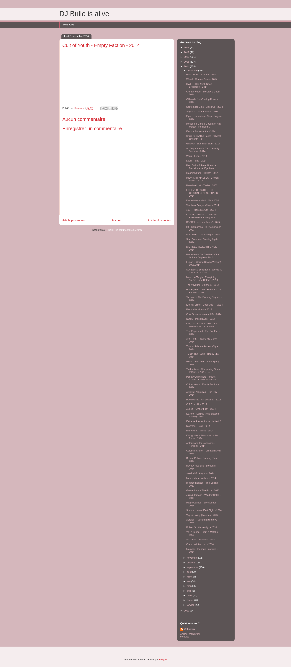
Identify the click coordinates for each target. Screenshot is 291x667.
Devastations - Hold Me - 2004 (202, 200)
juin (189, 581)
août (189, 571)
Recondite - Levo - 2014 (199, 309)
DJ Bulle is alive (84, 14)
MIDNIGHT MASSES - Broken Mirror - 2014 (202, 179)
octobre (191, 562)
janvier (191, 605)
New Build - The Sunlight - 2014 (203, 234)
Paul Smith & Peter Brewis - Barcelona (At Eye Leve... (201, 167)
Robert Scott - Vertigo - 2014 (201, 527)
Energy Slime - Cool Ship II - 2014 (204, 304)
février (190, 600)
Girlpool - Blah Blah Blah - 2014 (203, 143)
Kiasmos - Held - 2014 (198, 426)
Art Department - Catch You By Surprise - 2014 (202, 150)
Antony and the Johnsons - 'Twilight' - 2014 (200, 444)
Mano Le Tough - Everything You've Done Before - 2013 (202, 279)
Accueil (116, 220)
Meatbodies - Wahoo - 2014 (201, 478)
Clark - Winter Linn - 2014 (200, 544)
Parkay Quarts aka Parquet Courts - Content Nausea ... (202, 378)
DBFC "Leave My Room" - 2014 (203, 222)
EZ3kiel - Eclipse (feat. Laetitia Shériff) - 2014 (202, 415)
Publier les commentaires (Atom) (124, 230)
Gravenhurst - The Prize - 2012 (202, 490)
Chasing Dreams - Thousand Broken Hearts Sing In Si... (201, 216)
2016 (187, 57)
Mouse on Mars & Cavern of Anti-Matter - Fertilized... (204, 125)
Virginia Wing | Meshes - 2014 (202, 515)
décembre (192, 70)
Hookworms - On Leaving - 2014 (203, 399)
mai (189, 586)
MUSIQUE (69, 24)
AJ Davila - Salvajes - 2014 (200, 539)
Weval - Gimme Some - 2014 (201, 79)
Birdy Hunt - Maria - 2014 (199, 430)
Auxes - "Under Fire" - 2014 (201, 408)
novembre (192, 557)
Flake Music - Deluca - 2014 (201, 74)
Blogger (163, 659)
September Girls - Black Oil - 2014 (204, 106)
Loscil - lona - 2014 (196, 160)
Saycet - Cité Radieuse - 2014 (202, 111)
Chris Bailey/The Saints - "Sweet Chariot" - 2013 (203, 137)
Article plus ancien (159, 220)
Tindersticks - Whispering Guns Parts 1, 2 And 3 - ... (203, 371)
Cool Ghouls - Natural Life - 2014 (203, 314)
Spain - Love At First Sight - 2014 (204, 510)
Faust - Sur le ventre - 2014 (200, 131)
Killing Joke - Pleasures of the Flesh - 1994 (202, 437)
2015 (187, 61)
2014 (187, 66)
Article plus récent (73, 220)
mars (190, 595)
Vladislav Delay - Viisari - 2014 (202, 205)
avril (189, 590)
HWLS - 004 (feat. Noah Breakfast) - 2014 (199, 85)
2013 (187, 610)
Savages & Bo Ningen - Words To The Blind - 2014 (204, 271)
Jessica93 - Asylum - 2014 (200, 473)
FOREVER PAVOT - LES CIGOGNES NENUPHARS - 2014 (202, 193)
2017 (187, 52)
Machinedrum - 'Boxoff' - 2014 (202, 173)
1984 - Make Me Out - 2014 (201, 209)
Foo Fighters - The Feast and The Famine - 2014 (204, 291)
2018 (187, 47)
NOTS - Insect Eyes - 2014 (200, 318)
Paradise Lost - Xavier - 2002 (201, 185)
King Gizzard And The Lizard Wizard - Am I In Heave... (201, 325)
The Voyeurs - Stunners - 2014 (202, 284)
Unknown (189, 629)
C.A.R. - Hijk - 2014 (196, 404)
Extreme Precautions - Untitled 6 (203, 421)
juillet (190, 576)
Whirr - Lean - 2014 (196, 156)
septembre (193, 567)
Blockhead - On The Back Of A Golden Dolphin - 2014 (202, 256)
